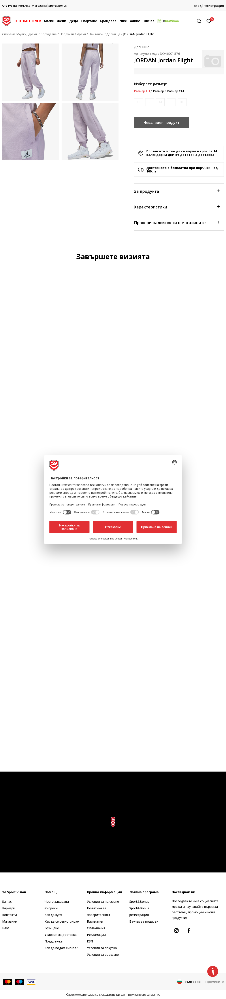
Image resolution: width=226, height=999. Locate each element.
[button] (200, 21)
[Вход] (209, 21)
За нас (7, 901)
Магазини (9, 921)
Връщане (52, 928)
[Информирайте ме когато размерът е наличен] (138, 102)
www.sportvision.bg (87, 995)
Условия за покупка (102, 948)
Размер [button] (158, 91)
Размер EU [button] (142, 91)
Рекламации (96, 935)
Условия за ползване (103, 901)
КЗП (90, 941)
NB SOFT (121, 995)
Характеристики (176, 207)
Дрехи (81, 34)
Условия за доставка (61, 935)
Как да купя (53, 915)
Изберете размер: (150, 84)
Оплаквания (96, 928)
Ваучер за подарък (143, 921)
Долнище (113, 34)
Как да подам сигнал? (61, 948)
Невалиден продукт (161, 122)
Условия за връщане (103, 954)
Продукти (67, 34)
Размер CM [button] (175, 91)
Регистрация (213, 6)
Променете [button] (214, 981)
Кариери (8, 908)
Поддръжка (53, 941)
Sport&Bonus (139, 901)
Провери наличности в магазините (176, 222)
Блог (5, 928)
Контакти (9, 915)
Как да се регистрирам (62, 921)
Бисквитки (95, 921)
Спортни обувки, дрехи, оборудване (29, 34)
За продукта (176, 191)
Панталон (96, 34)
